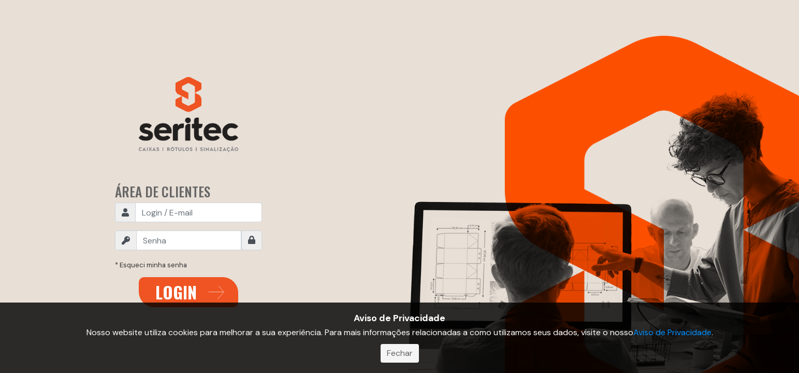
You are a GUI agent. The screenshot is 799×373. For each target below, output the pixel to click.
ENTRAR (188, 292)
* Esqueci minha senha (151, 265)
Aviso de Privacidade (672, 332)
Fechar (400, 353)
